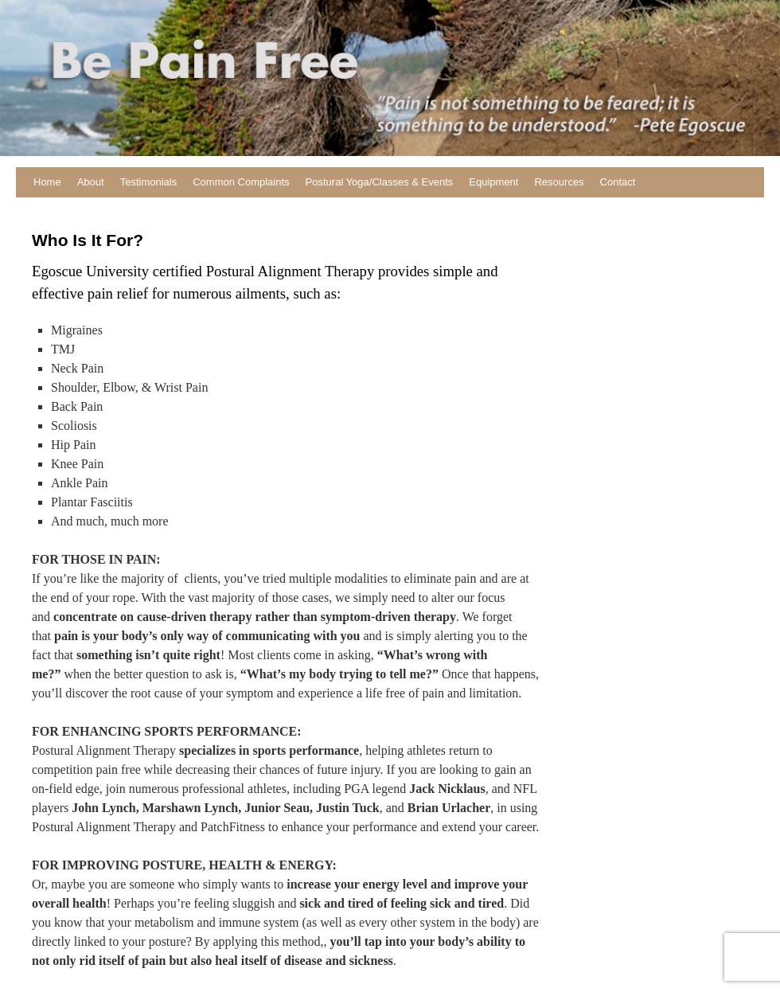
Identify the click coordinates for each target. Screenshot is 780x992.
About (90, 182)
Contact (618, 182)
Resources (558, 182)
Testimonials (148, 182)
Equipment (493, 182)
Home (47, 182)
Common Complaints (241, 182)
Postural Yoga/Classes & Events (380, 182)
